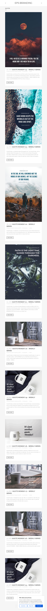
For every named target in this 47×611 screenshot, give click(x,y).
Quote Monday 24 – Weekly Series (26, 69)
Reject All (31, 605)
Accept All (39, 605)
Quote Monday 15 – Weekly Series (26, 585)
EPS (20, 71)
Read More (10, 82)
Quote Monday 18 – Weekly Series (26, 446)
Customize (23, 605)
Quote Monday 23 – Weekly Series (26, 147)
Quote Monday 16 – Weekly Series (26, 538)
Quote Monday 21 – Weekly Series (26, 302)
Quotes (16, 71)
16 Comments (25, 303)
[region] (31, 602)
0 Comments (24, 71)
